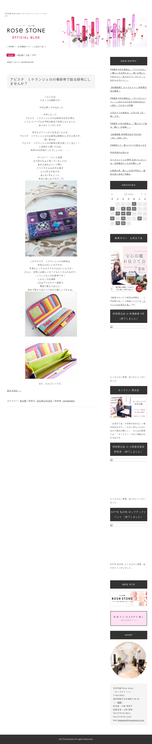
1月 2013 (128, 194)
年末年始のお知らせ (119, 152)
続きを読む (14, 390)
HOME (11, 47)
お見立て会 (39, 47)
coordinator (69, 401)
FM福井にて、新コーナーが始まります (128, 145)
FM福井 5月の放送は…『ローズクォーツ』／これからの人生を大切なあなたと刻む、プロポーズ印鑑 (128, 101)
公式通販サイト (24, 47)
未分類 (23, 401)
